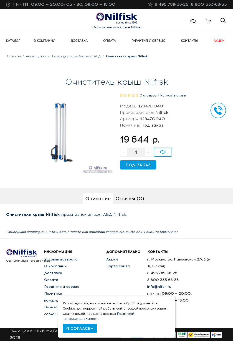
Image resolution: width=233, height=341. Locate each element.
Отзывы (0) (130, 198)
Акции (112, 259)
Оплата (51, 280)
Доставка (53, 273)
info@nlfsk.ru (159, 286)
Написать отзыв (173, 95)
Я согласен (80, 328)
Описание (98, 198)
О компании (55, 266)
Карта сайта (118, 266)
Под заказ (138, 164)
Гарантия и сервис (61, 286)
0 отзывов (148, 95)
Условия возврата (61, 259)
